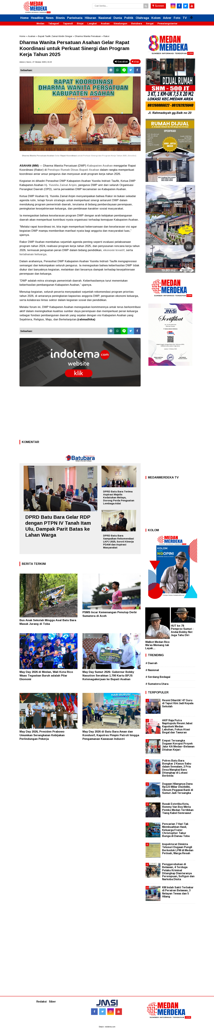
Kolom (156, 18)
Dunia (118, 18)
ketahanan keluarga (32, 254)
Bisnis (60, 18)
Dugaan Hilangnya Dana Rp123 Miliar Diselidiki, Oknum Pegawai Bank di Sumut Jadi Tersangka (177, 788)
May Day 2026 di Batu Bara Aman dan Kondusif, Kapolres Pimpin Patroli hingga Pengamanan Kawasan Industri (110, 735)
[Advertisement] (80, 414)
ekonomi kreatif (113, 250)
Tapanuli (68, 23)
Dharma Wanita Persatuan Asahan (38, 156)
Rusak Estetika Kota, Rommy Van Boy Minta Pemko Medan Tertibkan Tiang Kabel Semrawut (178, 808)
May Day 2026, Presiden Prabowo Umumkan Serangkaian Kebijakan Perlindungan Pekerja (42, 735)
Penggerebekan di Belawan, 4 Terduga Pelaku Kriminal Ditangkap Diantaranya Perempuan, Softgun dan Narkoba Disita (178, 872)
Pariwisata (74, 18)
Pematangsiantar (167, 23)
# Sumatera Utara (157, 683)
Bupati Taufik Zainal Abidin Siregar (55, 36)
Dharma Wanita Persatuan (88, 36)
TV (185, 18)
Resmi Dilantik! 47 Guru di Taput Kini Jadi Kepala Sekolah (177, 703)
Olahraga (142, 18)
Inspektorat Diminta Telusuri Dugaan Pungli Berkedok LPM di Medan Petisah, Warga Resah (177, 849)
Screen (158, 5)
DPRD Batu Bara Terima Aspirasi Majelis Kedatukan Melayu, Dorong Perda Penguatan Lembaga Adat (118, 497)
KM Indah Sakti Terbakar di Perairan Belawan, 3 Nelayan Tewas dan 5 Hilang (178, 892)
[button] (191, 16)
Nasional (104, 18)
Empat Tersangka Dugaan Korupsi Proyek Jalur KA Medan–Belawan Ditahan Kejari (178, 745)
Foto (177, 18)
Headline (37, 18)
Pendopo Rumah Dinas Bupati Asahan (73, 169)
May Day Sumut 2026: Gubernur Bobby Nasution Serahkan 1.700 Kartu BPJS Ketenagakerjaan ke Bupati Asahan (108, 675)
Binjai (80, 23)
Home (24, 18)
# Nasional (152, 670)
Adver (167, 18)
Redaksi (41, 1001)
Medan (40, 23)
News (50, 18)
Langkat (92, 23)
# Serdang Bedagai (158, 677)
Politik (128, 18)
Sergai (150, 23)
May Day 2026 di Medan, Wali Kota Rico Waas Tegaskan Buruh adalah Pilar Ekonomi (46, 675)
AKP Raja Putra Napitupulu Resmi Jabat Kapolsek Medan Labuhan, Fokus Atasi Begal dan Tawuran (177, 726)
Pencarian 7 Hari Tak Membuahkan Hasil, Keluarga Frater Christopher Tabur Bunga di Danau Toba (176, 830)
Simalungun (120, 23)
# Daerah (151, 663)
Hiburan (90, 18)
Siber (52, 1001)
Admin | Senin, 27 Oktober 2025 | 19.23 (35, 62)
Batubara (136, 23)
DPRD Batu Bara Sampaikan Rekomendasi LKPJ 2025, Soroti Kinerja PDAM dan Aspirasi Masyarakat (118, 541)
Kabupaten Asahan (100, 165)
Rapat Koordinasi (68, 156)
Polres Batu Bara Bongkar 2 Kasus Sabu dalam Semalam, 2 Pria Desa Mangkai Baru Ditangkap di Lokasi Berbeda (176, 768)
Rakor (106, 36)
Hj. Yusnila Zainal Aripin (60, 185)
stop (135, 61)
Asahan (105, 23)
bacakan (121, 61)
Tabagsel (53, 23)
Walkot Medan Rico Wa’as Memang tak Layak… (157, 645)
